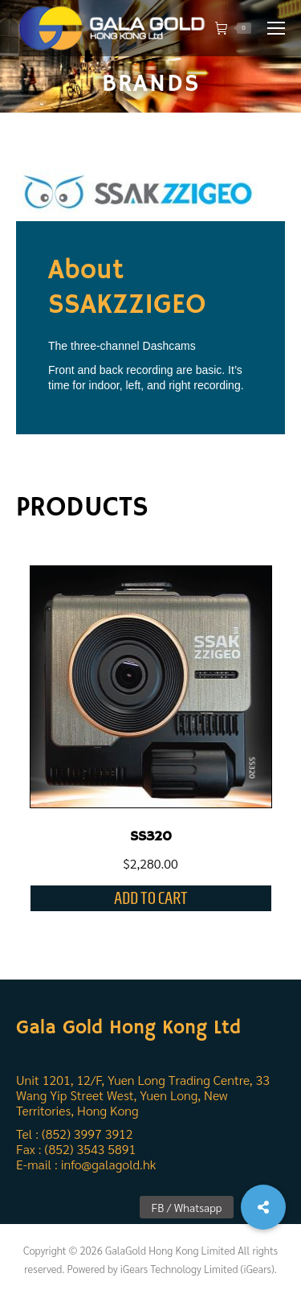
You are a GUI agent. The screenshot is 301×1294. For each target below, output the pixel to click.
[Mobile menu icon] (276, 28)
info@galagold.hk (108, 1164)
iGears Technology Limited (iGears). (198, 1269)
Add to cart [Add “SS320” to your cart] (151, 898)
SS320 (151, 836)
